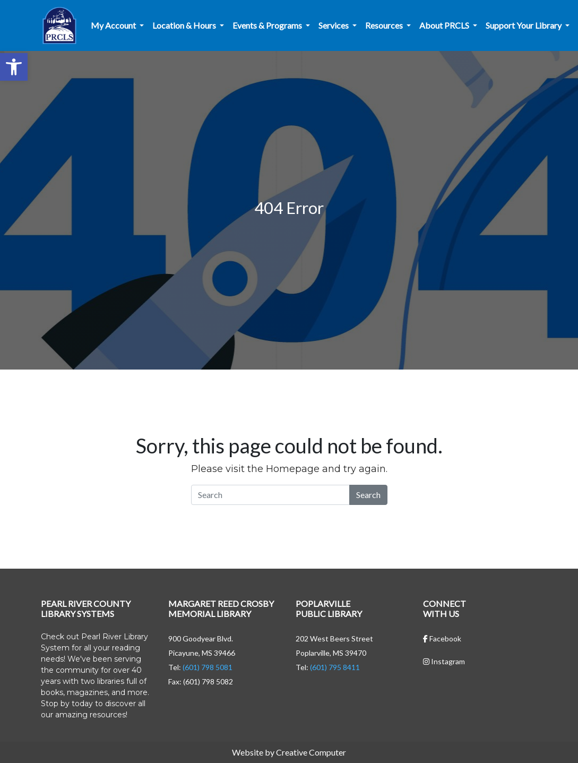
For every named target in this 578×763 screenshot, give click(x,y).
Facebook (442, 638)
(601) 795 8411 (335, 667)
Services (334, 25)
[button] (14, 67)
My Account (114, 25)
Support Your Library (524, 25)
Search (368, 495)
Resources (384, 25)
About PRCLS (445, 25)
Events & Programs (268, 25)
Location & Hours (185, 25)
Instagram (444, 661)
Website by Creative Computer (289, 752)
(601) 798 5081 (207, 667)
